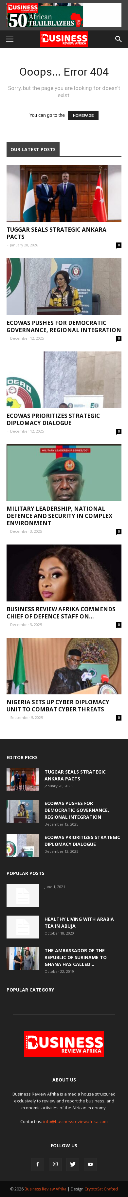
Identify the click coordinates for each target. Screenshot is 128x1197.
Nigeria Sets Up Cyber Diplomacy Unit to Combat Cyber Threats (58, 705)
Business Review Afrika (45, 1189)
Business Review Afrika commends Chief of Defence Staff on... (61, 612)
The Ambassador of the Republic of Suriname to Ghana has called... (76, 957)
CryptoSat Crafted (101, 1189)
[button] (119, 39)
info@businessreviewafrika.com (75, 1121)
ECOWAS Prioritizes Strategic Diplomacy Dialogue (53, 419)
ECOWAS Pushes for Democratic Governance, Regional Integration (64, 326)
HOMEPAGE (83, 115)
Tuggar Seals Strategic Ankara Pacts (56, 233)
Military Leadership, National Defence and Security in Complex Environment (59, 516)
